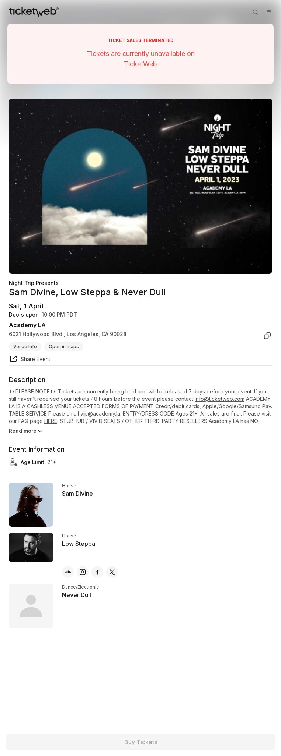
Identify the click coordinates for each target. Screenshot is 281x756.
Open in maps (64, 346)
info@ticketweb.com (219, 399)
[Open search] (255, 11)
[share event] (29, 359)
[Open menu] (268, 11)
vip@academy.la (100, 413)
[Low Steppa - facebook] (97, 572)
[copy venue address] (267, 335)
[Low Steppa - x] (112, 572)
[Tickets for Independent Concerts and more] (34, 12)
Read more (26, 431)
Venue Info (25, 346)
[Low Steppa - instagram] (83, 572)
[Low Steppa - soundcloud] (68, 572)
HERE (50, 421)
